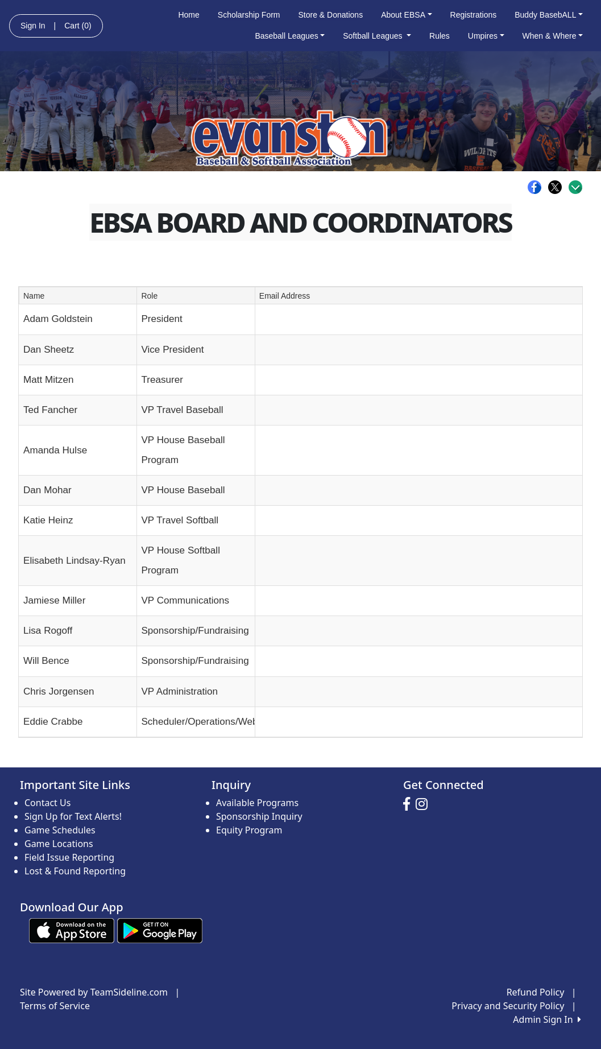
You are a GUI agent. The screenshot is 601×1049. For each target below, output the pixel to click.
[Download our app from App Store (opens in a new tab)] (71, 929)
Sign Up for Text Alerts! (73, 816)
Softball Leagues (377, 35)
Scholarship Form (249, 14)
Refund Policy (536, 992)
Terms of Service (55, 1006)
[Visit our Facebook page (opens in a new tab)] (409, 804)
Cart (77, 25)
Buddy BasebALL (549, 14)
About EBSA (406, 14)
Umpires (486, 35)
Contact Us (47, 802)
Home (188, 14)
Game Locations (58, 843)
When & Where (553, 35)
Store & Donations (331, 14)
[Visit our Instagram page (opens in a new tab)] (424, 804)
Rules (439, 35)
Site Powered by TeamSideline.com (94, 992)
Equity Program (249, 830)
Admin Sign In (547, 1019)
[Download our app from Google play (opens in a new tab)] (159, 929)
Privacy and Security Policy (507, 1006)
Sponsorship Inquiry (259, 816)
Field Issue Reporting (69, 857)
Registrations (473, 14)
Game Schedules (60, 830)
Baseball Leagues (290, 35)
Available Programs (257, 802)
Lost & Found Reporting (75, 871)
